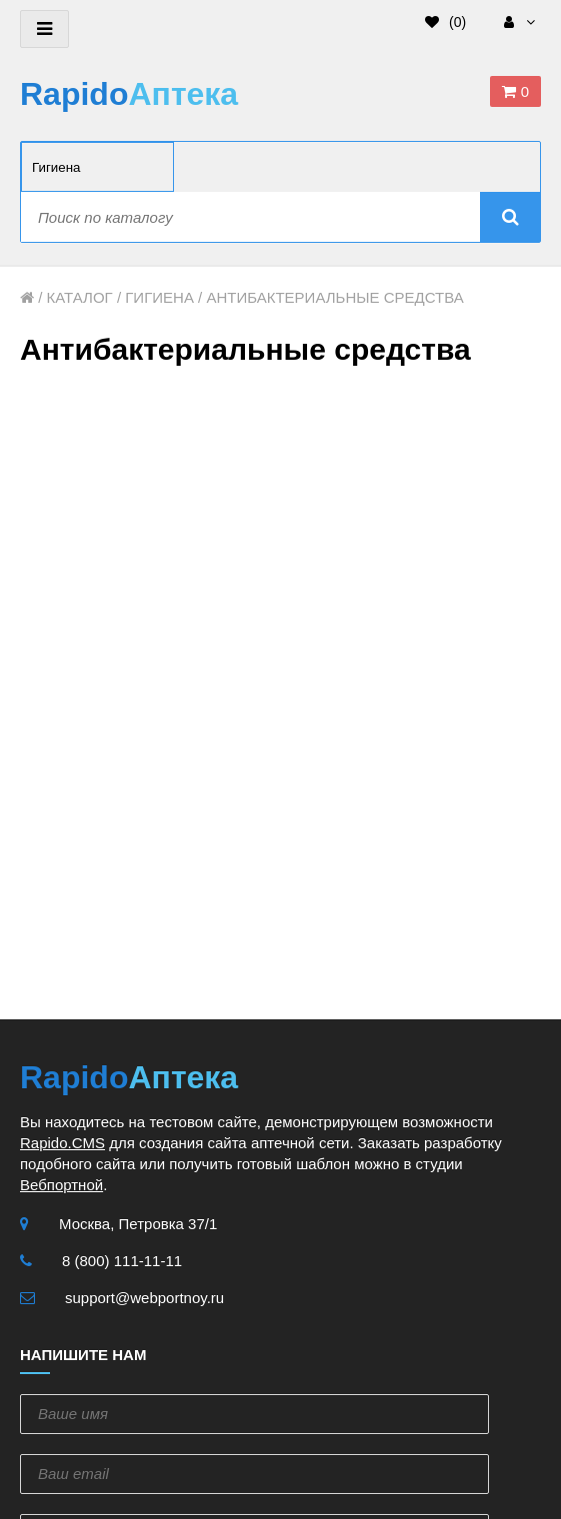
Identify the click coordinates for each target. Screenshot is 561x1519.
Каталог (80, 297)
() (445, 22)
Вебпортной (61, 1184)
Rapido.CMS (62, 1142)
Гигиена (159, 297)
